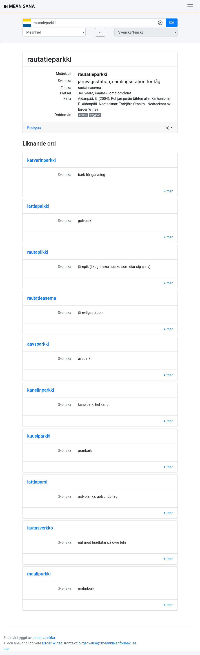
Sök (172, 23)
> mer (168, 191)
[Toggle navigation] (190, 6)
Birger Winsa (52, 643)
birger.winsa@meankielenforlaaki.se (107, 643)
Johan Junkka (44, 638)
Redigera (34, 128)
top (6, 648)
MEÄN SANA (19, 6)
